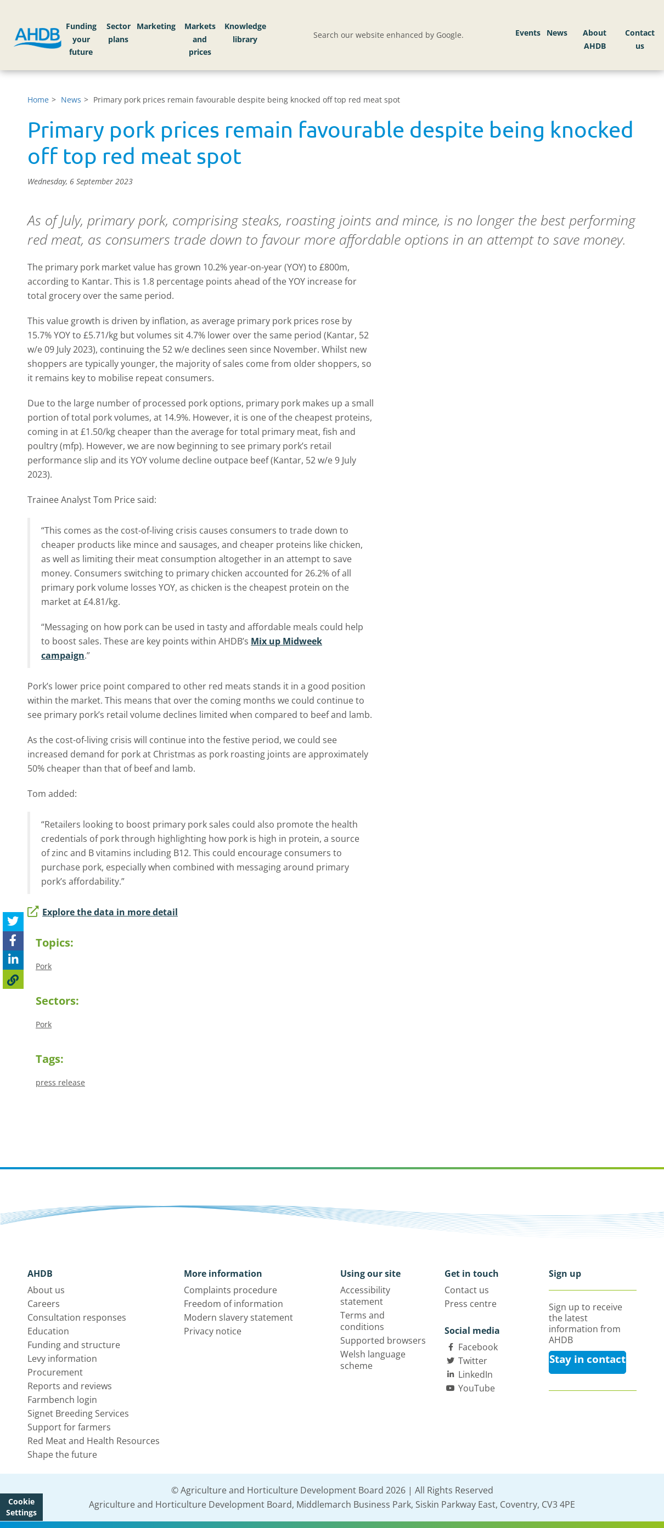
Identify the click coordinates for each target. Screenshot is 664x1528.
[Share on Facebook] (13, 940)
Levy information (62, 1358)
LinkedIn (475, 1374)
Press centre (470, 1304)
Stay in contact (587, 1359)
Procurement (55, 1372)
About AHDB (594, 39)
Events (528, 32)
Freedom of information (233, 1304)
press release (60, 1082)
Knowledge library (245, 32)
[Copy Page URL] (13, 979)
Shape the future (62, 1454)
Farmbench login (62, 1400)
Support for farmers (69, 1427)
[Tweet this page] (13, 921)
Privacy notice (212, 1331)
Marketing (156, 26)
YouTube (476, 1388)
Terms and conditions (362, 1321)
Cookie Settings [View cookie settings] (21, 1507)
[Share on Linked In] (13, 960)
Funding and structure (73, 1345)
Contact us (640, 39)
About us (46, 1290)
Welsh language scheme (373, 1360)
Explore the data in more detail (102, 912)
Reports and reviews (69, 1386)
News (557, 32)
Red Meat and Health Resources (93, 1441)
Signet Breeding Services (78, 1413)
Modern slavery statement (238, 1317)
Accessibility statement (365, 1296)
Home (38, 99)
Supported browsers (383, 1340)
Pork (44, 966)
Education (48, 1331)
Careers (43, 1304)
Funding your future (81, 39)
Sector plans (118, 32)
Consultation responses (76, 1317)
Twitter (472, 1361)
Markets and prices (200, 39)
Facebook (478, 1347)
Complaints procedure (230, 1290)
